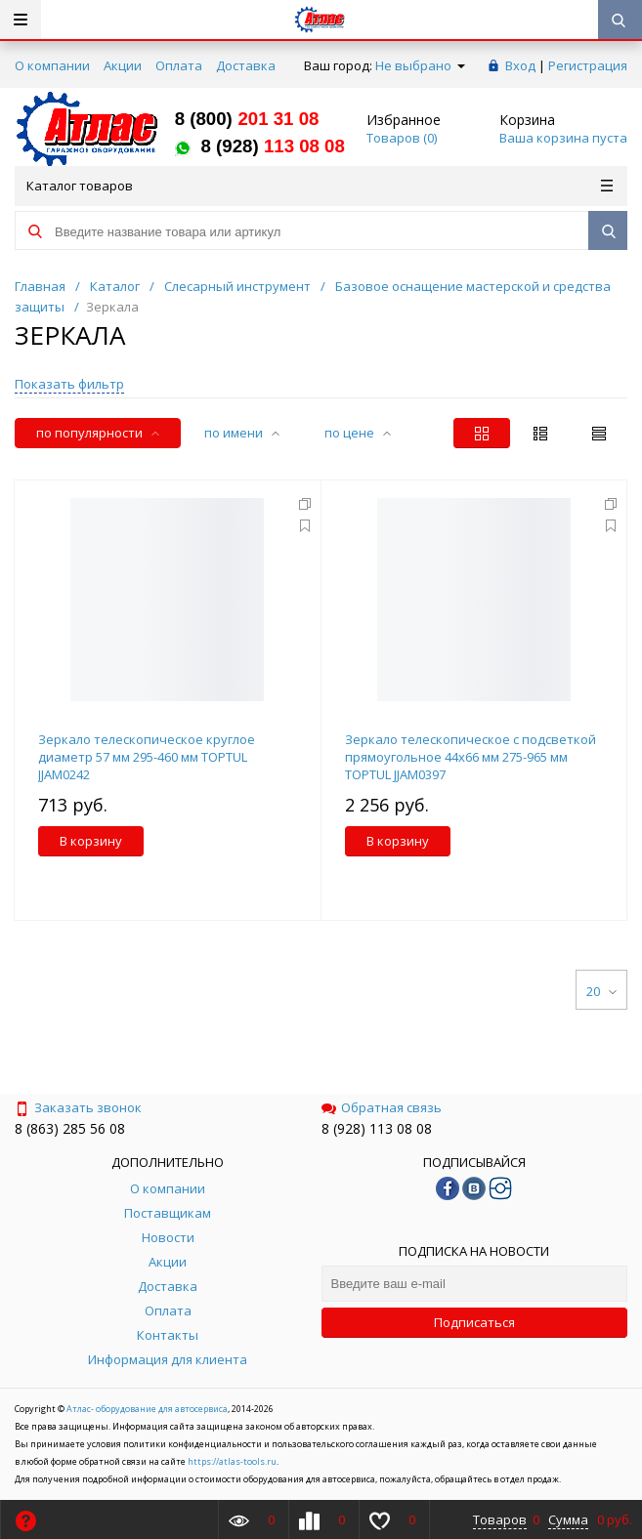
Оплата (178, 65)
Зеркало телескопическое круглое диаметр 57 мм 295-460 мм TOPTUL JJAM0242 (146, 756)
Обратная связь (381, 1107)
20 (601, 991)
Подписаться (474, 1322)
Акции (123, 65)
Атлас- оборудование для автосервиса (147, 1408)
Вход (520, 65)
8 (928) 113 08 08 (376, 1128)
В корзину (91, 841)
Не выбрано (420, 65)
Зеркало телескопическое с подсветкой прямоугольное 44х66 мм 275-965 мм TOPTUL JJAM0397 (470, 756)
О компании (52, 65)
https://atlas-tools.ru (232, 1461)
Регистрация (587, 65)
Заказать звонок (78, 1107)
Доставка (246, 65)
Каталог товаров (319, 185)
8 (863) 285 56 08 (70, 1128)
